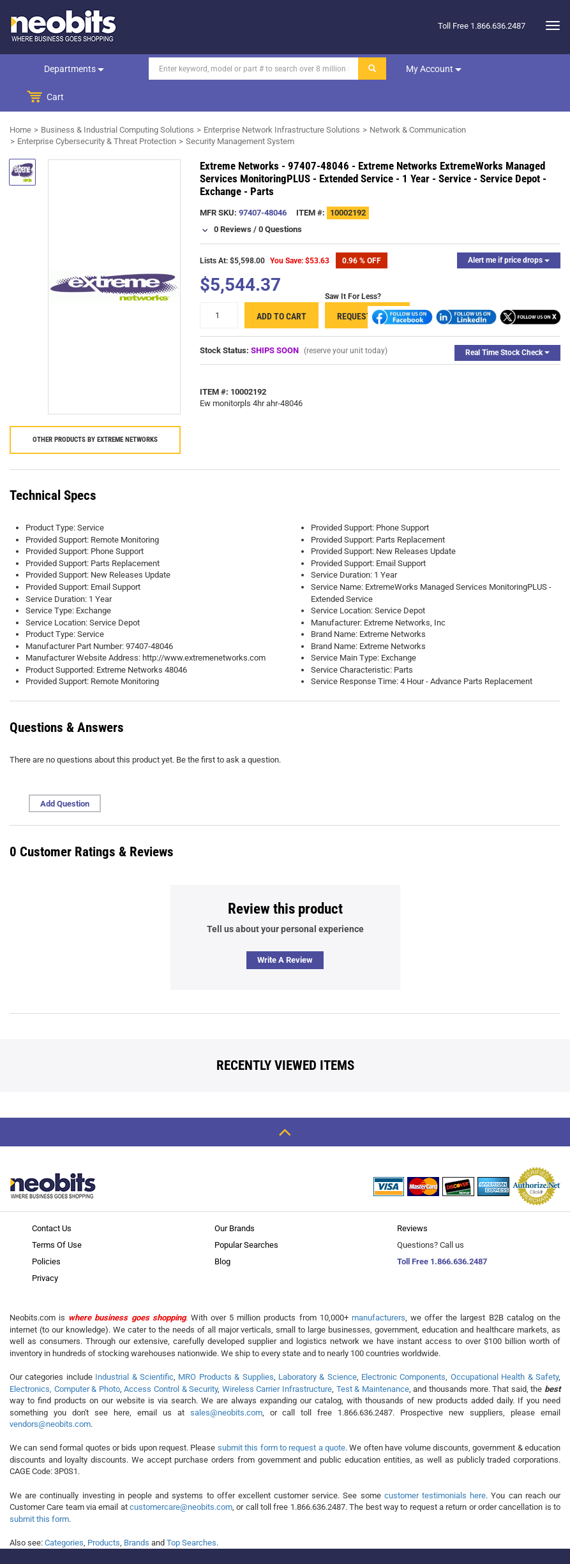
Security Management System (240, 113)
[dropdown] (549, 25)
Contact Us (51, 1200)
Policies (46, 1233)
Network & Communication (418, 101)
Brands (136, 1514)
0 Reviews (232, 201)
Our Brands (234, 1200)
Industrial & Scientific (134, 1349)
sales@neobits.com (226, 1384)
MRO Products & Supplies (225, 1349)
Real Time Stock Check (507, 324)
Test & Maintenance (372, 1361)
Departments (71, 69)
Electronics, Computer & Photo (65, 1361)
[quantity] (219, 287)
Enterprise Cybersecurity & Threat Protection (96, 113)
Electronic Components (403, 1349)
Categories (64, 1514)
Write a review (285, 932)
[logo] (64, 25)
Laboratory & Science (317, 1349)
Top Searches (191, 1514)
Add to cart (281, 288)
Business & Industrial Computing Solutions (117, 101)
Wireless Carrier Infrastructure (277, 1361)
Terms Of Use (57, 1217)
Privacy (45, 1250)
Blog (222, 1233)
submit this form (39, 1491)
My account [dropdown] (427, 69)
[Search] (247, 68)
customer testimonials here (435, 1467)
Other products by (95, 411)
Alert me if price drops (509, 232)
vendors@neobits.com (50, 1396)
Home (20, 101)
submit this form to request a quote (281, 1419)
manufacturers (378, 1289)
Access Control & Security (171, 1361)
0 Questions (280, 201)
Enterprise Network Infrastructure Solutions (282, 101)
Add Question (64, 775)
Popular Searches (246, 1217)
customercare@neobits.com (181, 1479)
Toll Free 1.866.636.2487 (442, 1233)
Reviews (412, 1200)
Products (103, 1514)
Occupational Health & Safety (505, 1349)
